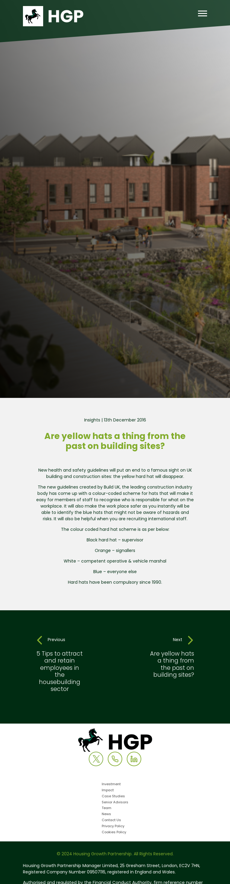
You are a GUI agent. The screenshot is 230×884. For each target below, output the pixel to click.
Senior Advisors (115, 802)
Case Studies (113, 796)
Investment (111, 784)
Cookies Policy (114, 832)
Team (106, 808)
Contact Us (111, 820)
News (106, 814)
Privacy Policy (113, 826)
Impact (108, 790)
